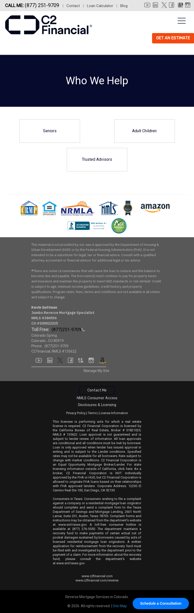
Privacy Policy (76, 413)
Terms (92, 413)
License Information (113, 413)
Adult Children (144, 130)
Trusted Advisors (97, 159)
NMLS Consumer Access (97, 398)
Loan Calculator (100, 6)
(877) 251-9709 (42, 5)
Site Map (120, 606)
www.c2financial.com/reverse (97, 580)
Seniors (50, 130)
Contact (73, 6)
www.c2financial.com (97, 576)
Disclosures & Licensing (97, 405)
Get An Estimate (173, 38)
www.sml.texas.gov (72, 524)
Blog (124, 6)
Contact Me (97, 390)
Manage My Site (96, 371)
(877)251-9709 (56, 346)
